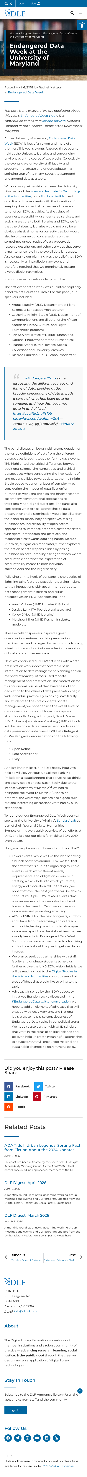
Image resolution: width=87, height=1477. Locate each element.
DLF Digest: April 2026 (25, 1182)
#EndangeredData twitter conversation (41, 1001)
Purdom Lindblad (54, 196)
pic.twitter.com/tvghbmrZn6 (36, 418)
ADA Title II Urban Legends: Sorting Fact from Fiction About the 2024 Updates (42, 1147)
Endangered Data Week (26, 92)
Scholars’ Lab (66, 820)
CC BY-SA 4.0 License (58, 1466)
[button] (82, 25)
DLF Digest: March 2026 (26, 1215)
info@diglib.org (25, 1311)
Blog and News (30, 33)
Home (14, 33)
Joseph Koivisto (54, 121)
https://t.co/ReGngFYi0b (32, 413)
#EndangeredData (40, 378)
